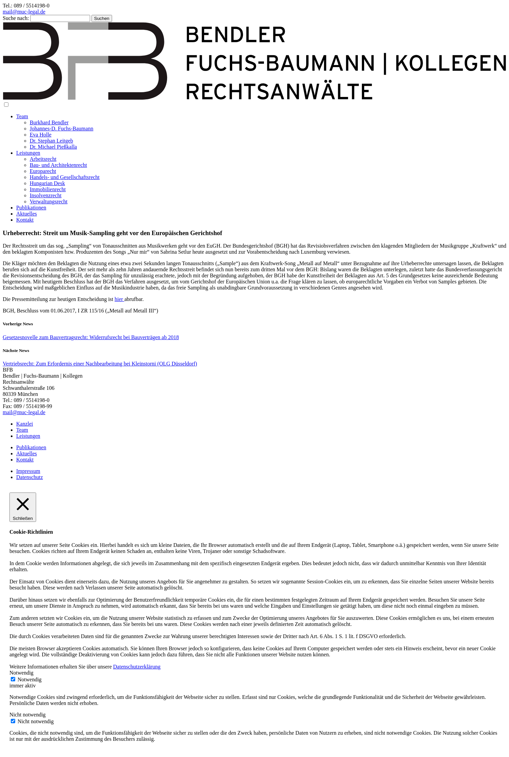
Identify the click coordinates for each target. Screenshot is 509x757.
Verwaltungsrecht (49, 201)
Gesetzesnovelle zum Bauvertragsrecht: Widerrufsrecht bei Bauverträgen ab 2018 (91, 337)
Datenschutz (29, 477)
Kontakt (25, 220)
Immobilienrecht (48, 189)
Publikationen (31, 207)
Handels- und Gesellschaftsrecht (65, 177)
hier (120, 299)
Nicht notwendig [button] (27, 714)
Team (22, 116)
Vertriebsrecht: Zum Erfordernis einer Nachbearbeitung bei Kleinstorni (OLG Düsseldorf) (100, 364)
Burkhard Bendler (49, 122)
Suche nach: (16, 18)
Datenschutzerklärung (136, 667)
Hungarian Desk (47, 183)
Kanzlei (24, 424)
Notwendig (30, 679)
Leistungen (28, 153)
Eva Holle (40, 134)
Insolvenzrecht (45, 195)
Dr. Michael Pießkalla (53, 147)
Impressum (28, 471)
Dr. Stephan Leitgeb (51, 141)
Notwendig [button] (21, 673)
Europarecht (43, 171)
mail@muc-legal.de (24, 12)
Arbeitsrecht (43, 159)
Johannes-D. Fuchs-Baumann (61, 128)
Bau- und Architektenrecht (58, 165)
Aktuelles (26, 214)
